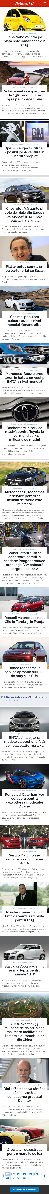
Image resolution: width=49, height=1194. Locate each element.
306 (7, 1178)
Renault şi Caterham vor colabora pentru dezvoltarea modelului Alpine (24, 800)
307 (13, 1178)
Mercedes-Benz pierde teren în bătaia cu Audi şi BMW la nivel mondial (24, 378)
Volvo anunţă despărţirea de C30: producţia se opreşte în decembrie (24, 95)
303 (24, 1174)
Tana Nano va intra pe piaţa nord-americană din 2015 (24, 41)
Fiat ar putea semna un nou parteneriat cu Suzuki (25, 269)
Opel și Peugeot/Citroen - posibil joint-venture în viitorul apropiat (24, 152)
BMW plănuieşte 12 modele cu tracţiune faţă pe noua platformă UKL (24, 742)
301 (13, 1174)
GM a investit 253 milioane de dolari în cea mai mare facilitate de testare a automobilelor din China (24, 1032)
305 (36, 1174)
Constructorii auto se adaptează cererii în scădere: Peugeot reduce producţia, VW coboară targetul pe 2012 (24, 561)
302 (19, 1174)
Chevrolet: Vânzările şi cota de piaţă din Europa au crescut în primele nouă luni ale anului (24, 214)
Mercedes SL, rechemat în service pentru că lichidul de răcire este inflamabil (24, 498)
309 (24, 1178)
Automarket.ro (24, 3)
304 (30, 1174)
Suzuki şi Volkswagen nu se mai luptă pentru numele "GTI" (25, 970)
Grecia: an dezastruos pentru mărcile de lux (24, 1152)
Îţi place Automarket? (17, 697)
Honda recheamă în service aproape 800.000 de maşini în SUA (25, 672)
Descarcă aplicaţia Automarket (24, 1189)
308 (19, 1178)
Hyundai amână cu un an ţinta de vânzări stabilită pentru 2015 (24, 916)
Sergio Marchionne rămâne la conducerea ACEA (24, 859)
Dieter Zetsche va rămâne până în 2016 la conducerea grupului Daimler (25, 1095)
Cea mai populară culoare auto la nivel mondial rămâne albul (24, 321)
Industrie (32, 33)
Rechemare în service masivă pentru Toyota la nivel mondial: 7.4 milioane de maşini (24, 434)
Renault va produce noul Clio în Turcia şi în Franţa (25, 620)
